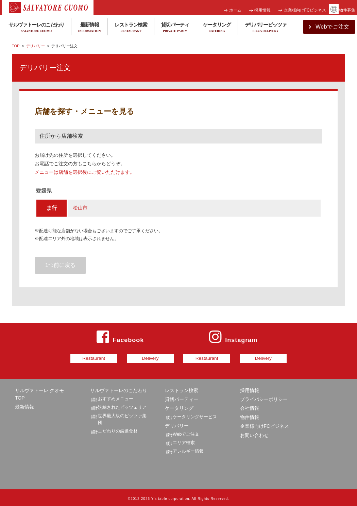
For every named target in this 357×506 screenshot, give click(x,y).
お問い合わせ (254, 432)
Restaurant (70, 357)
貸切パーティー (181, 397)
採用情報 (262, 10)
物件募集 (347, 10)
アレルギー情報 (188, 448)
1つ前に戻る (60, 265)
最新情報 (89, 27)
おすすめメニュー (115, 396)
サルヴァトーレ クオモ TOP (39, 391)
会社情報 (249, 405)
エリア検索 (184, 439)
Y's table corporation (170, 496)
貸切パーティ (175, 27)
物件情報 (249, 414)
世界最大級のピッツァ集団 (122, 416)
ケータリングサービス (195, 414)
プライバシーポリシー (264, 397)
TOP (15, 46)
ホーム (235, 10)
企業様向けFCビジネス (305, 10)
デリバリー (35, 46)
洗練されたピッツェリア (122, 404)
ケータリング (217, 27)
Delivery (143, 357)
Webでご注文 (186, 431)
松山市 (80, 207)
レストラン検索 (131, 27)
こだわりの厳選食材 (118, 428)
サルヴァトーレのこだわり (118, 387)
